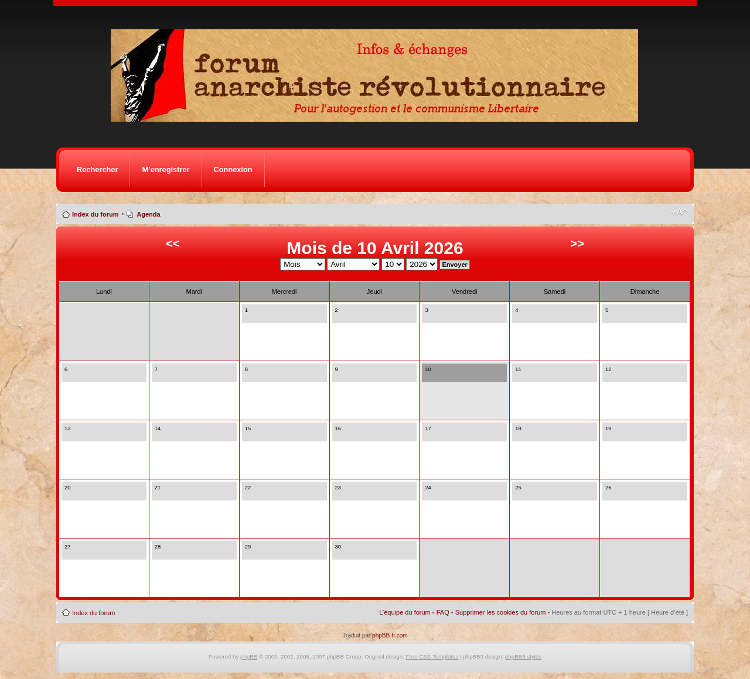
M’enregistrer (165, 169)
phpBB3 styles (523, 656)
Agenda (148, 214)
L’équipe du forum (404, 612)
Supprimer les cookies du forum (500, 612)
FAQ (443, 612)
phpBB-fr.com (390, 635)
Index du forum (95, 214)
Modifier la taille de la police (679, 212)
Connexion (233, 169)
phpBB (248, 656)
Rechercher (97, 169)
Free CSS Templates (432, 656)
